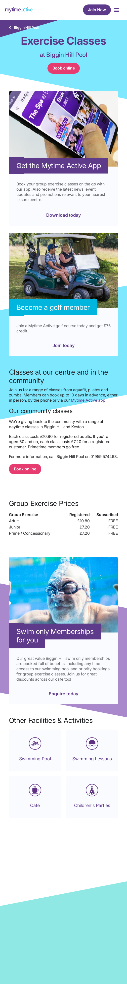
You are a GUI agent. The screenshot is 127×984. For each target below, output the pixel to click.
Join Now (97, 9)
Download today (63, 215)
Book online (63, 68)
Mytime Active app (88, 400)
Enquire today (63, 693)
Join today (63, 345)
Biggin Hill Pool (26, 27)
